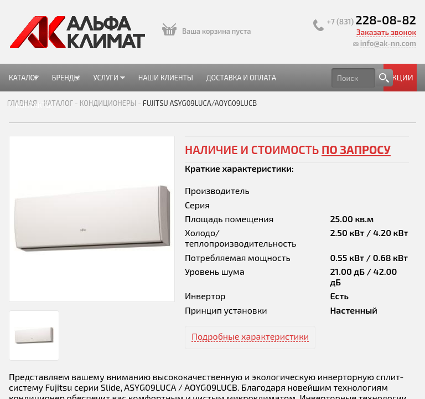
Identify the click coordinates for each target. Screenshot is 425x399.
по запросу (356, 149)
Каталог (24, 82)
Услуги (105, 82)
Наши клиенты (165, 77)
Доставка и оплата (241, 77)
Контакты (33, 105)
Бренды (62, 82)
